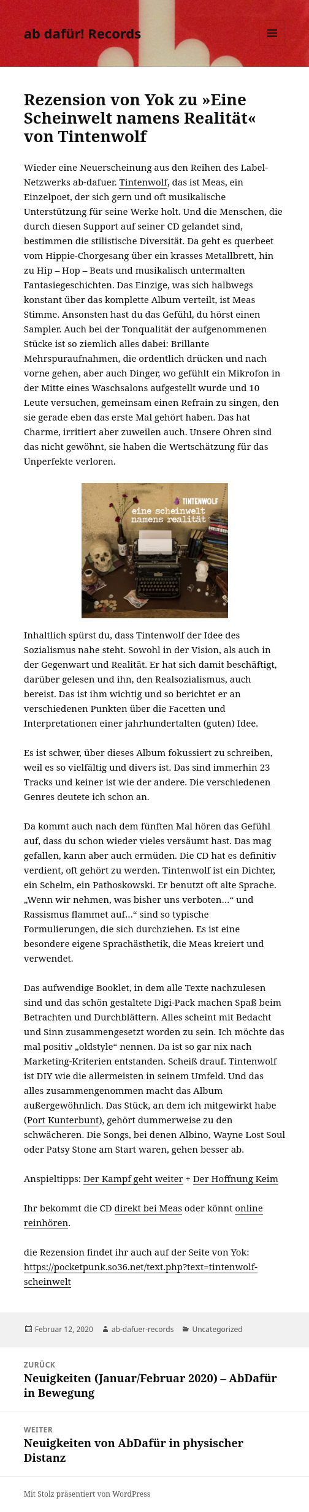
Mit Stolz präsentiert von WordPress (87, 1494)
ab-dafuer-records (143, 1329)
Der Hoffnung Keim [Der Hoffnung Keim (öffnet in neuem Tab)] (235, 1178)
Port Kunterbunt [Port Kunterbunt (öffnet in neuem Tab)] (63, 1119)
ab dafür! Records (82, 33)
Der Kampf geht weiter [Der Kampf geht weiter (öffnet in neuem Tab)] (133, 1178)
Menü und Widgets (272, 45)
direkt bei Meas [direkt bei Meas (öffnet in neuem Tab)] (148, 1208)
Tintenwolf (143, 182)
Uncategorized (217, 1329)
